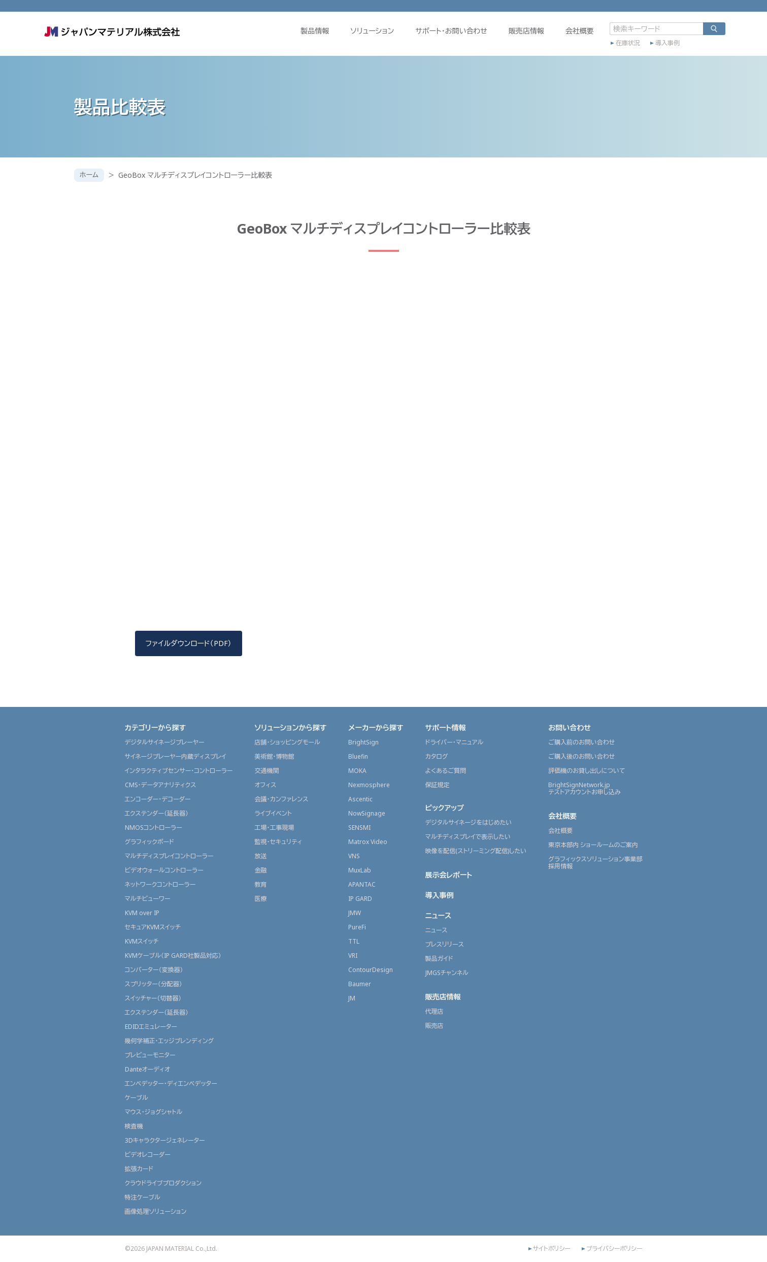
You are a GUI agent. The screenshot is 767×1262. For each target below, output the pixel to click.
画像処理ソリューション (156, 1211)
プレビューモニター (150, 1055)
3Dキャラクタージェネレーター (165, 1140)
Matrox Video (367, 841)
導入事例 (635, 49)
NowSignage (366, 813)
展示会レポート (449, 875)
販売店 (434, 1025)
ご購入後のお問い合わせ (581, 756)
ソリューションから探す (290, 727)
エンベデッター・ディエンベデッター (171, 1083)
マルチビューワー (148, 898)
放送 (260, 856)
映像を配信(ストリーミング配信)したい (476, 851)
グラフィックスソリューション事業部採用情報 (595, 862)
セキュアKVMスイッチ (153, 927)
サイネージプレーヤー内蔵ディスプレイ (175, 756)
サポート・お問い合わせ (419, 39)
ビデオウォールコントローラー (164, 870)
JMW (354, 913)
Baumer (359, 984)
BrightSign (363, 742)
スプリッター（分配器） (153, 984)
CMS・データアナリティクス (160, 785)
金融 (260, 870)
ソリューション (340, 39)
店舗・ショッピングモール (287, 742)
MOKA (357, 770)
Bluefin (358, 756)
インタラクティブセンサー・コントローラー (179, 770)
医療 (260, 898)
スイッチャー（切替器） (153, 998)
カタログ (436, 756)
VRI (352, 955)
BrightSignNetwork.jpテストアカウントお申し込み (584, 788)
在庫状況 (596, 49)
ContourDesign (370, 969)
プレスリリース (444, 944)
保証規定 (437, 785)
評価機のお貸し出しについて (586, 770)
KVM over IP (142, 913)
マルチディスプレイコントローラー (169, 856)
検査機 (134, 1126)
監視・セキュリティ (278, 841)
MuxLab (359, 870)
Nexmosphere (369, 785)
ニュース (438, 915)
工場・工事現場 (274, 827)
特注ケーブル (142, 1197)
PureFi (357, 927)
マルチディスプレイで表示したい (468, 836)
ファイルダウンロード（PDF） (188, 643)
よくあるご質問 (445, 770)
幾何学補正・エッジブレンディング (169, 1041)
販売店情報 (494, 39)
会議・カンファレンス (281, 799)
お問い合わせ (569, 727)
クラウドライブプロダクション (163, 1183)
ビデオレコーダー (148, 1154)
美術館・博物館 (274, 756)
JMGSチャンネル (447, 972)
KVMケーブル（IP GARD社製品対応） (173, 955)
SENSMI (359, 827)
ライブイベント (272, 813)
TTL (353, 941)
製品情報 (283, 39)
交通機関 (266, 770)
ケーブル (136, 1097)
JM (351, 998)
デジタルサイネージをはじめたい (468, 822)
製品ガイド (439, 958)
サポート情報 (445, 727)
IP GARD (360, 898)
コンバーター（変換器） (154, 969)
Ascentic (360, 799)
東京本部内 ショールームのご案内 (593, 844)
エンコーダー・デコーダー (158, 799)
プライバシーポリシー (614, 1249)
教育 (260, 884)
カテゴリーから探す (155, 727)
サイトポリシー (552, 1249)
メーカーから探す (375, 727)
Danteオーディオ (147, 1069)
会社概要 (547, 39)
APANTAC (362, 884)
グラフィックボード (150, 841)
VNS (354, 856)
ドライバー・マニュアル (454, 742)
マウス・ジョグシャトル (154, 1112)
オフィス (265, 785)
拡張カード (139, 1168)
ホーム (90, 175)
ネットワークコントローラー (160, 884)
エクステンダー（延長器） (157, 813)
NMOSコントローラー (153, 827)
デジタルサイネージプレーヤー (165, 742)
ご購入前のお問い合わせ (581, 742)
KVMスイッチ (142, 941)
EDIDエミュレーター (151, 1026)
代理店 (434, 1011)
